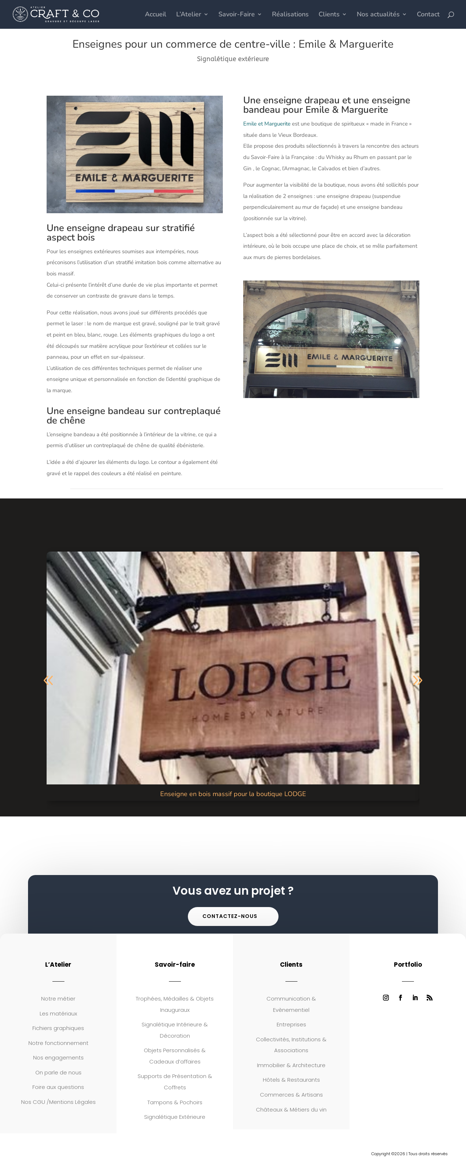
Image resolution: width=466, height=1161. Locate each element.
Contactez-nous (229, 916)
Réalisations (290, 15)
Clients (329, 15)
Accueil (155, 15)
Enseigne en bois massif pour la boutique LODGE (233, 794)
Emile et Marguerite (267, 123)
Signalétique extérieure (233, 59)
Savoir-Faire (236, 15)
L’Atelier (188, 15)
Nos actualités (378, 15)
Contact (428, 15)
